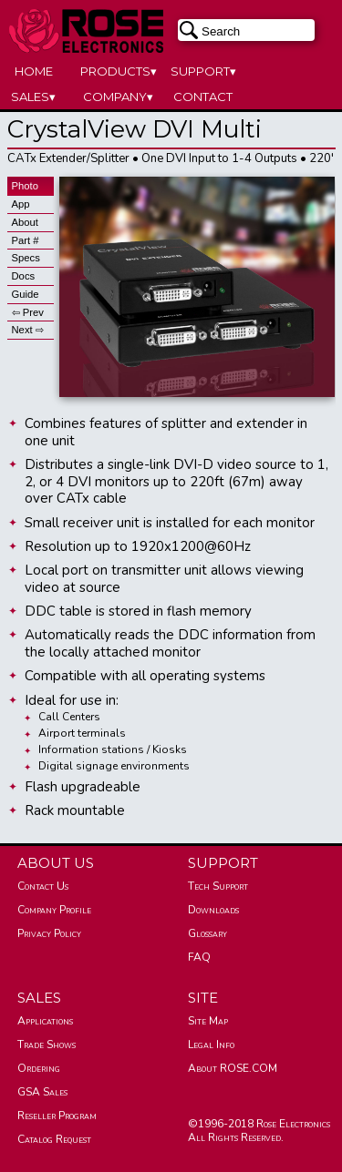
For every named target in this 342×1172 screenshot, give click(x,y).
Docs (24, 275)
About (25, 222)
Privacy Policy (49, 933)
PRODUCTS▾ (118, 71)
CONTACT (203, 96)
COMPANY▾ (118, 96)
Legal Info (211, 1044)
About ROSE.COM (232, 1068)
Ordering (38, 1068)
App (21, 204)
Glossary (207, 933)
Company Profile (54, 909)
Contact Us (42, 886)
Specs (26, 257)
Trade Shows (46, 1044)
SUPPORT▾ (203, 71)
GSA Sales (42, 1092)
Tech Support (218, 886)
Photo (25, 185)
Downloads (213, 909)
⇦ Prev (28, 312)
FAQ (199, 957)
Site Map (208, 1021)
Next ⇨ (28, 329)
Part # (25, 240)
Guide (25, 294)
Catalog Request (54, 1139)
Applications (45, 1021)
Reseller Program (57, 1115)
